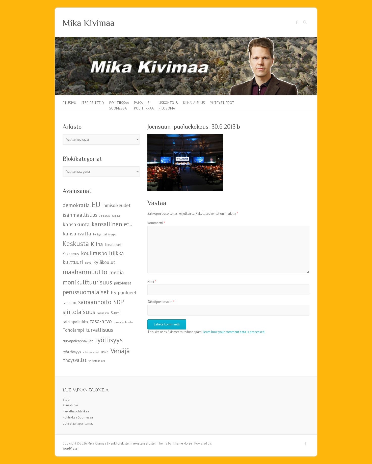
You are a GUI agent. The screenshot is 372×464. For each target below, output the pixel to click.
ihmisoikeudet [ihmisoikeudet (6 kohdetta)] (116, 205)
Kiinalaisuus (194, 102)
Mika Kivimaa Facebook (297, 22)
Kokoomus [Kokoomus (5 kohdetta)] (71, 253)
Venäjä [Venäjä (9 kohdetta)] (120, 350)
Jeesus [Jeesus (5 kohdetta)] (104, 215)
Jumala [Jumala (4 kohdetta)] (116, 215)
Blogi (66, 399)
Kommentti (156, 223)
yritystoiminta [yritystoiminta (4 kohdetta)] (97, 361)
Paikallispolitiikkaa (76, 411)
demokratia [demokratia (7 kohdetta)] (76, 205)
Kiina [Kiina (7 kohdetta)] (97, 244)
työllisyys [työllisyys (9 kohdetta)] (109, 339)
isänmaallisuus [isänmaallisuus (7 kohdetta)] (80, 214)
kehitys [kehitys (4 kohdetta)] (97, 234)
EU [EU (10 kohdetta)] (96, 204)
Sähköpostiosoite (160, 302)
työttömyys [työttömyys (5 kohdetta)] (72, 351)
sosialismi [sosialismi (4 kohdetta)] (103, 313)
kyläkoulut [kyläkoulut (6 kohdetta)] (104, 262)
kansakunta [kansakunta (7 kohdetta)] (76, 224)
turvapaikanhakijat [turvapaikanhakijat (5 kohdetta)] (78, 341)
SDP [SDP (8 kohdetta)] (118, 302)
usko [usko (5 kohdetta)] (105, 351)
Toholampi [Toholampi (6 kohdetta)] (73, 330)
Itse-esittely (92, 102)
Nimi (151, 281)
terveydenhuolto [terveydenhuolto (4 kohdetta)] (123, 322)
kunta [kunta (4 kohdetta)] (88, 263)
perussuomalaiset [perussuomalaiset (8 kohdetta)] (86, 292)
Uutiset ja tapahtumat (78, 423)
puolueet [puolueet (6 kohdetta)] (127, 293)
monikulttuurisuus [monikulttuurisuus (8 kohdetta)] (87, 282)
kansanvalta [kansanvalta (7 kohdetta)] (77, 233)
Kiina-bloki (70, 405)
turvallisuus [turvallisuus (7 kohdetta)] (99, 329)
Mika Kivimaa (89, 23)
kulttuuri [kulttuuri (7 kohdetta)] (73, 262)
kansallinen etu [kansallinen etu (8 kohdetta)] (112, 224)
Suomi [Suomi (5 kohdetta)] (115, 312)
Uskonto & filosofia (168, 105)
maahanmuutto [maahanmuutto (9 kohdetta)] (85, 271)
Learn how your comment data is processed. (234, 332)
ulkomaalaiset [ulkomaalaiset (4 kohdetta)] (91, 352)
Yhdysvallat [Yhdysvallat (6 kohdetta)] (75, 360)
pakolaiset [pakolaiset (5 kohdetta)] (122, 283)
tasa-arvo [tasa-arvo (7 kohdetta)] (101, 321)
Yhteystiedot (222, 102)
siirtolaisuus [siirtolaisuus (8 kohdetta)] (79, 312)
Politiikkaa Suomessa (119, 105)
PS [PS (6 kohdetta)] (113, 293)
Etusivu (69, 102)
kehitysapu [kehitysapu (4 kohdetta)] (109, 234)
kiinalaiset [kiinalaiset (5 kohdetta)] (113, 244)
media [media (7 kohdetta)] (116, 272)
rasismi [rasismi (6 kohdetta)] (69, 302)
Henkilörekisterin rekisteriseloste (132, 443)
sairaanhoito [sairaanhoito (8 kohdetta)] (94, 302)
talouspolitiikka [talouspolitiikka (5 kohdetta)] (75, 321)
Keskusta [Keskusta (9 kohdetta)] (76, 243)
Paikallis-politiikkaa (144, 105)
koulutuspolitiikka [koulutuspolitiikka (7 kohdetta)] (102, 253)
